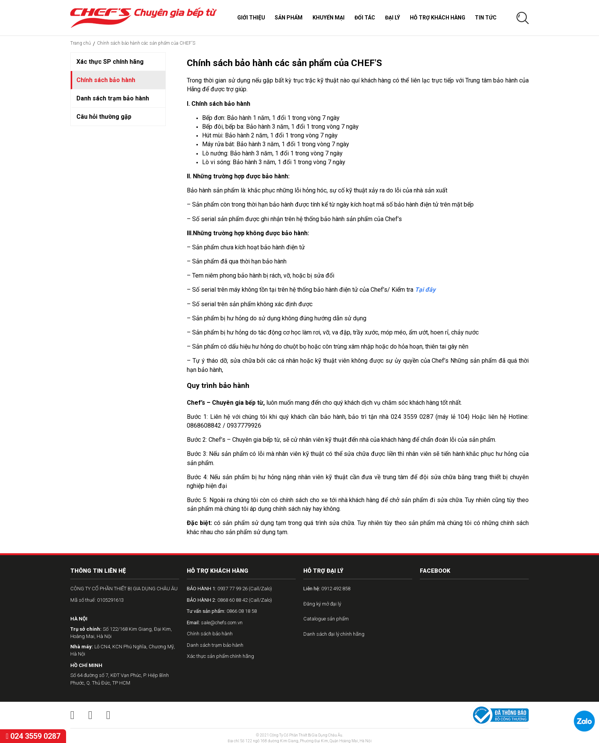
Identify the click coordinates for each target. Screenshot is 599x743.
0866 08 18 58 (222, 611)
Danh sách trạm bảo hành (112, 98)
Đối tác (365, 18)
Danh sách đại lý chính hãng (333, 634)
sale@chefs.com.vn (215, 622)
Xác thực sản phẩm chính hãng (220, 656)
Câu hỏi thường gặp (103, 116)
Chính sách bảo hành (105, 80)
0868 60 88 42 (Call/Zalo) (229, 600)
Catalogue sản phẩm (326, 619)
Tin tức (486, 18)
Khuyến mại (328, 18)
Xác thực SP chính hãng (110, 61)
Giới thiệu (251, 18)
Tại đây (425, 289)
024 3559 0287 (33, 736)
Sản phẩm (289, 18)
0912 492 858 (326, 588)
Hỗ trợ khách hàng (437, 18)
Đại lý (392, 18)
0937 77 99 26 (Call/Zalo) (229, 588)
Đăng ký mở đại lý (322, 604)
